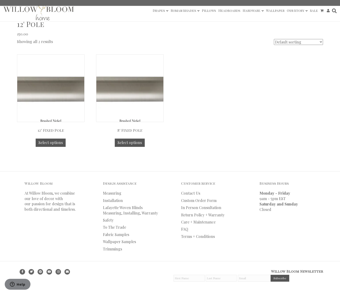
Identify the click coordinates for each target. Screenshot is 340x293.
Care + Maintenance (198, 221)
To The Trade (114, 227)
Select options (50, 142)
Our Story (295, 10)
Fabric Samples (116, 234)
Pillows (209, 10)
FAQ (184, 229)
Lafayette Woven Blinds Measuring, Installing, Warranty (130, 210)
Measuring (112, 193)
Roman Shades (183, 10)
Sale (314, 10)
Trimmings (112, 248)
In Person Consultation (201, 207)
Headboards (229, 10)
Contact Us (190, 193)
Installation (113, 200)
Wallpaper (275, 10)
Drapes (159, 10)
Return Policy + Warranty (203, 214)
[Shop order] (298, 42)
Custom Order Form (199, 200)
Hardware (251, 10)
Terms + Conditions (198, 236)
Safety (108, 220)
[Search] (334, 10)
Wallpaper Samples (119, 241)
